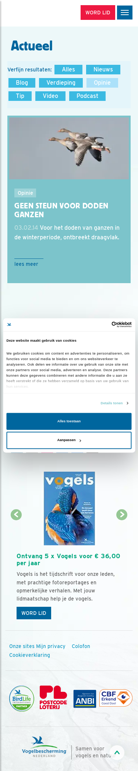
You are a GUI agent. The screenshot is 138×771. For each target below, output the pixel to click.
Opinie (102, 82)
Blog (22, 82)
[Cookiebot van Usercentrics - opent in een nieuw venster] (100, 325)
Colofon (81, 646)
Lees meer (26, 264)
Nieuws (103, 69)
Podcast (87, 95)
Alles (68, 69)
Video (50, 95)
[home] (37, 13)
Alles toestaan (69, 421)
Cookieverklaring (29, 655)
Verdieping (60, 82)
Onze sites (22, 646)
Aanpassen (69, 440)
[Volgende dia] (122, 569)
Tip (20, 95)
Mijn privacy (51, 646)
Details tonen (112, 403)
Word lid (33, 613)
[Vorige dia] (16, 569)
